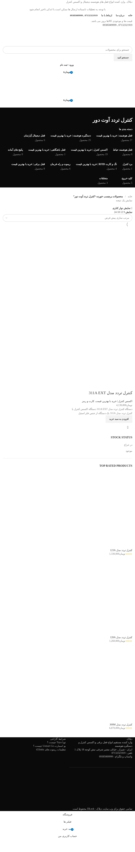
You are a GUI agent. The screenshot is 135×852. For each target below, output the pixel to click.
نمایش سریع (127, 427)
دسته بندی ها (125, 129)
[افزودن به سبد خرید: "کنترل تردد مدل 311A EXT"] (119, 419)
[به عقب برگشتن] (127, 112)
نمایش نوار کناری (121, 208)
